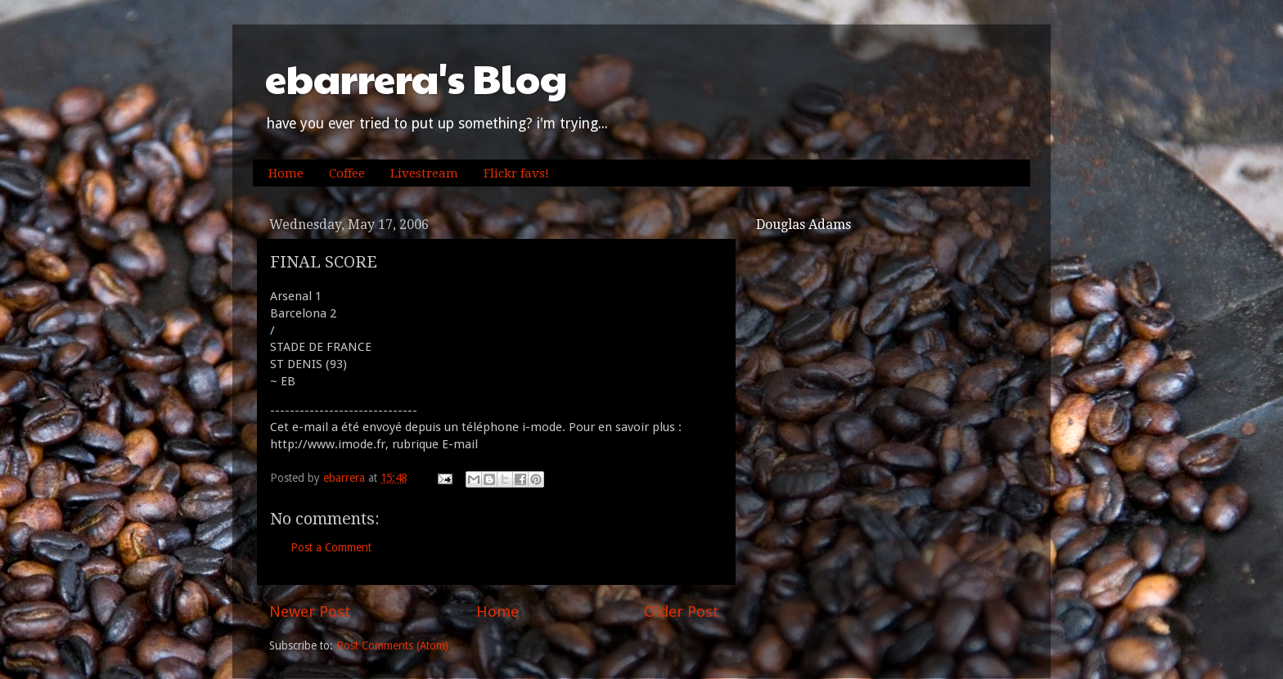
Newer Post (310, 611)
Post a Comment (330, 547)
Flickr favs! (516, 173)
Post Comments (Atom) (392, 645)
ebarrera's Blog (416, 78)
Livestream (424, 173)
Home (286, 173)
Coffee (347, 173)
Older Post (681, 611)
